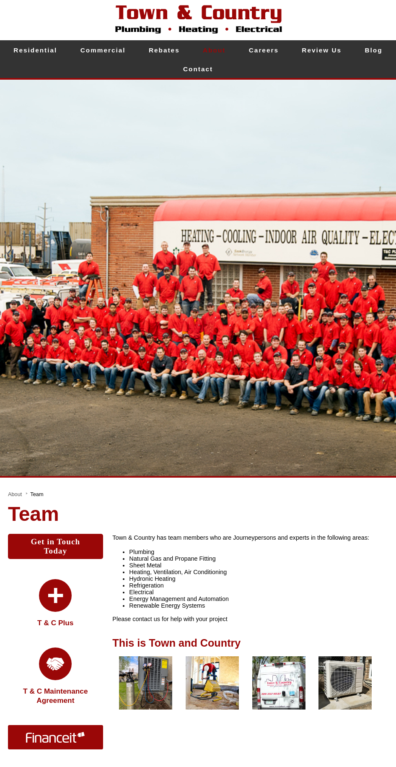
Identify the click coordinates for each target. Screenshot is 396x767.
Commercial (103, 50)
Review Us (322, 50)
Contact (198, 69)
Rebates (164, 50)
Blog (374, 50)
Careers (264, 50)
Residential (35, 50)
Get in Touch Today (55, 546)
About (214, 50)
